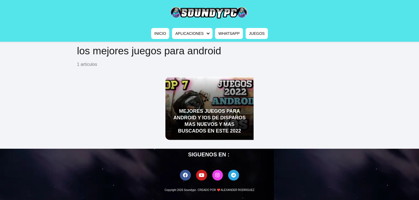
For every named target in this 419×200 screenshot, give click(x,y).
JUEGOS (257, 33)
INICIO (160, 33)
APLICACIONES (189, 33)
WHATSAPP (229, 33)
